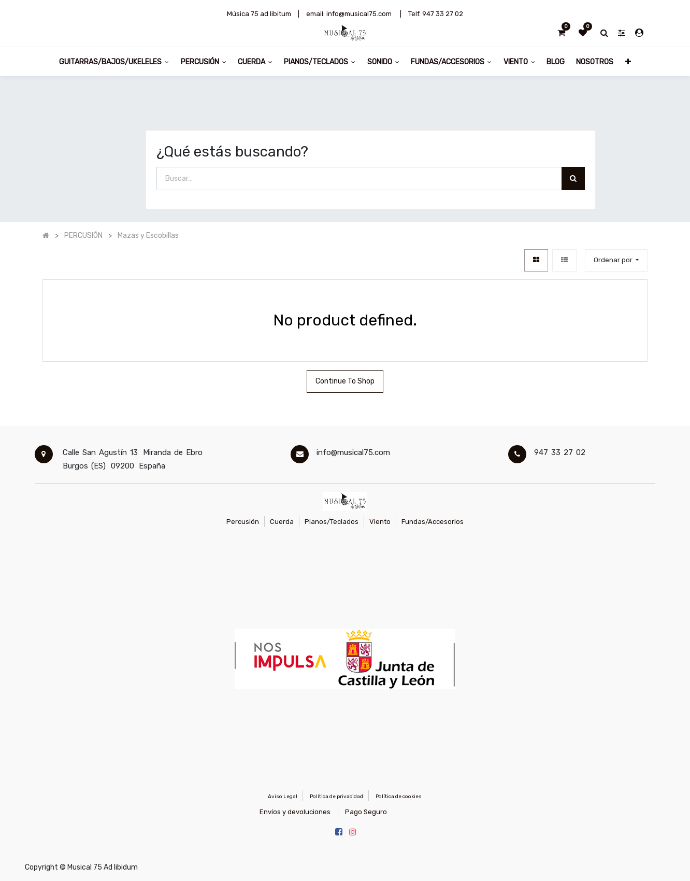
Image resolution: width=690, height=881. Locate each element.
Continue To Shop (345, 381)
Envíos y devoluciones (295, 812)
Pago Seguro (366, 812)
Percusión (242, 521)
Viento (380, 521)
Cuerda (282, 521)
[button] (628, 61)
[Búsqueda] (573, 178)
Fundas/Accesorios (432, 521)
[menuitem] (555, 61)
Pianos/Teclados (331, 521)
